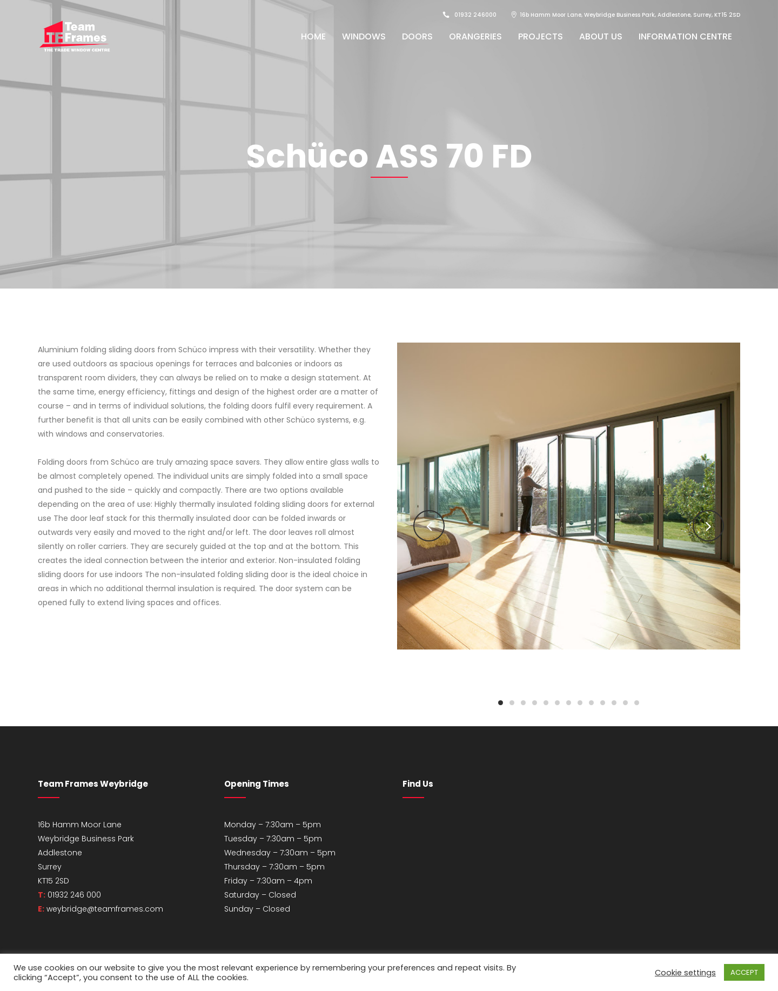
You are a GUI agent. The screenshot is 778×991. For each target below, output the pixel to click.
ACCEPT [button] (744, 972)
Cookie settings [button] (685, 972)
